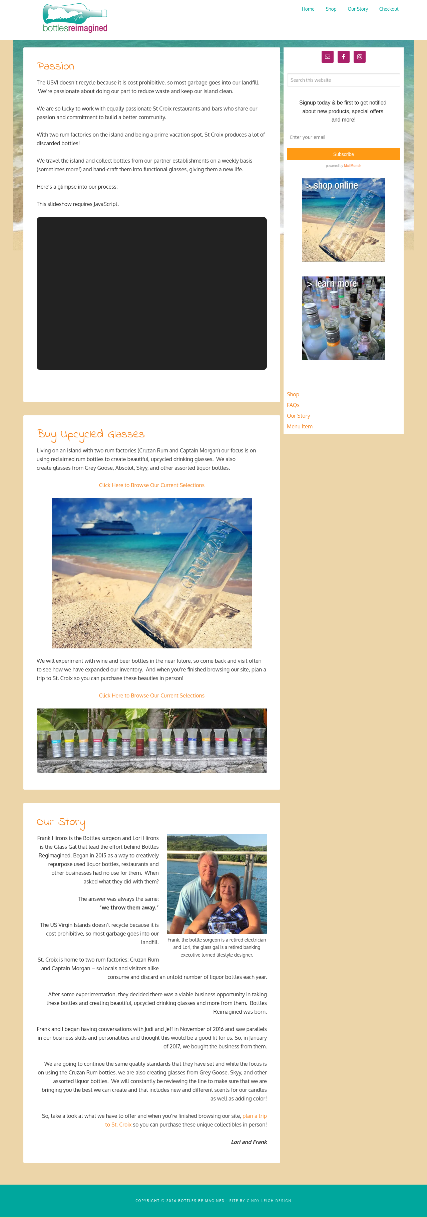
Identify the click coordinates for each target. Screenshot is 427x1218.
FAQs (293, 406)
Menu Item (300, 427)
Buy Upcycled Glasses (93, 436)
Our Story (62, 823)
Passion (56, 68)
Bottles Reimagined (73, 18)
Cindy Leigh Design (269, 1202)
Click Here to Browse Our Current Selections (152, 486)
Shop (293, 395)
